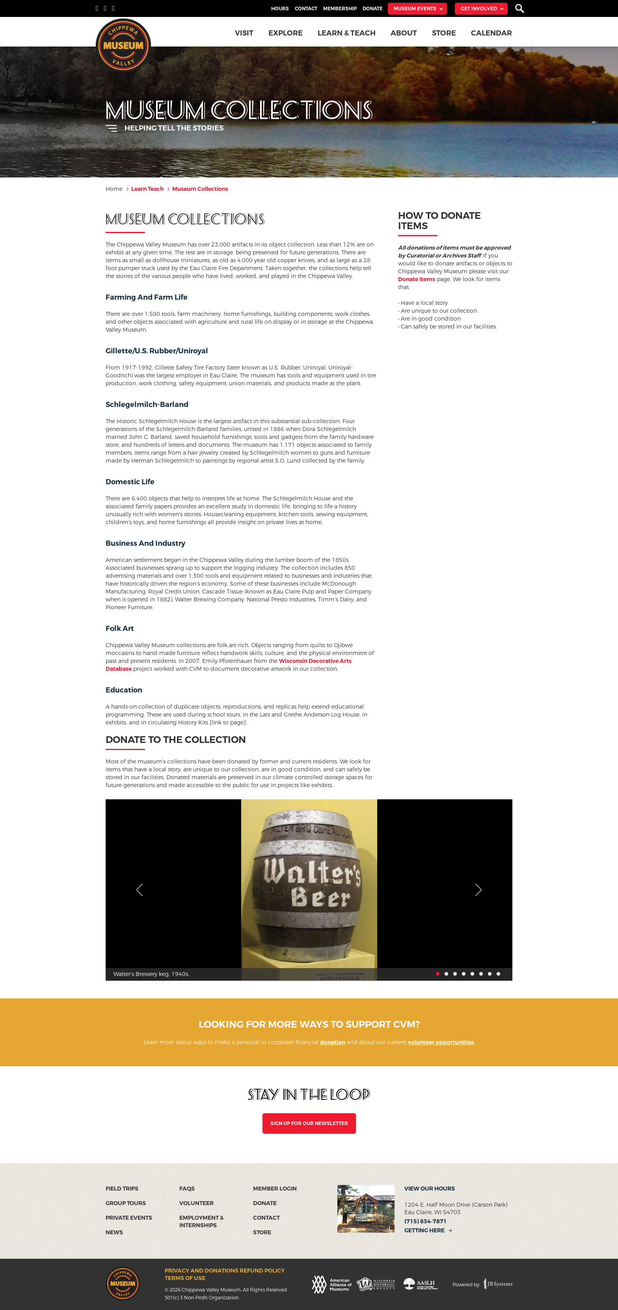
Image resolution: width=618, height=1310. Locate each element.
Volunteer (196, 1203)
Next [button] (477, 890)
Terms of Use (185, 1278)
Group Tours (126, 1203)
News (114, 1232)
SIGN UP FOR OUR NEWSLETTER (309, 1123)
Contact (306, 9)
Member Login (275, 1188)
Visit (245, 33)
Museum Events (415, 9)
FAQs (187, 1188)
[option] (309, 890)
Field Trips (122, 1188)
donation (332, 1042)
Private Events (129, 1218)
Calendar (491, 33)
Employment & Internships (201, 1221)
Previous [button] (141, 890)
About (404, 33)
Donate (373, 9)
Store (444, 33)
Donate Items (416, 279)
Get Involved (479, 9)
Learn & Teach (347, 33)
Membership (340, 9)
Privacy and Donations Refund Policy (225, 1271)
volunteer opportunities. (441, 1042)
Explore (286, 33)
